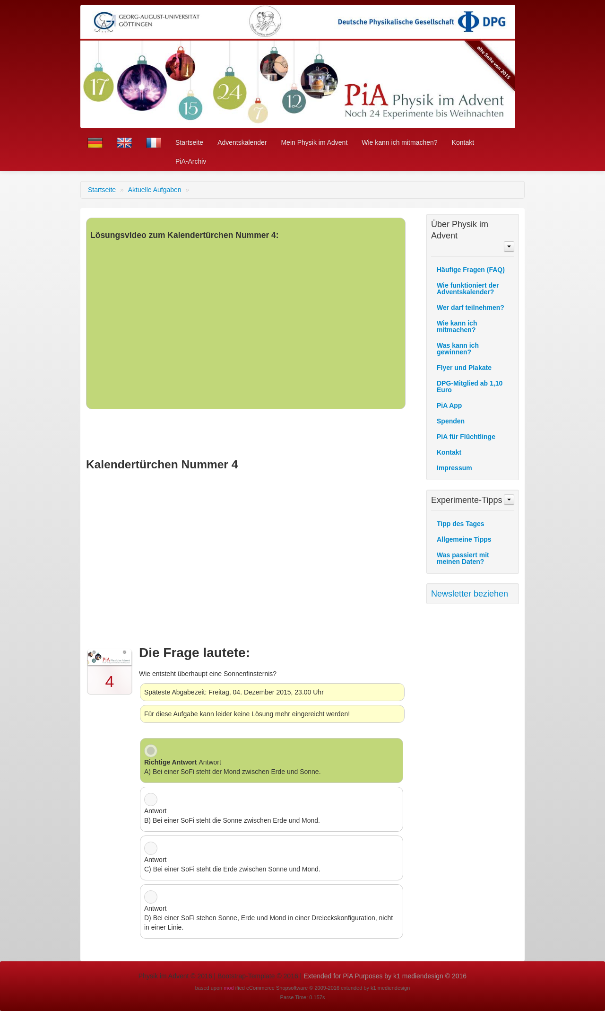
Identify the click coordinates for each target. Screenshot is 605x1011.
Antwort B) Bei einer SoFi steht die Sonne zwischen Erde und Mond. (232, 815)
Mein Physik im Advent (314, 142)
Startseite (189, 142)
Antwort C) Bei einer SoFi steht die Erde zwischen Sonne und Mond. (232, 864)
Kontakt (463, 142)
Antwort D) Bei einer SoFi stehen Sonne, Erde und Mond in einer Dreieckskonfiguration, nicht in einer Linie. (268, 918)
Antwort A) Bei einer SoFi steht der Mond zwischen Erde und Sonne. (232, 766)
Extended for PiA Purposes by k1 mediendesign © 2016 (385, 976)
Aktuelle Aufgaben (155, 189)
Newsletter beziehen (469, 593)
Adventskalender (242, 142)
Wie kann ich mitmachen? (399, 142)
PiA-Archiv (190, 161)
